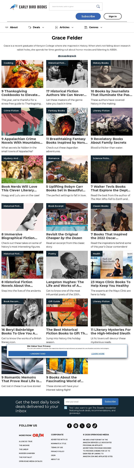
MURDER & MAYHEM (27, 453)
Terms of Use (57, 447)
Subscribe (88, 16)
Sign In (113, 16)
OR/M (53, 455)
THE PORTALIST (25, 457)
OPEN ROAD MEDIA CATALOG (30, 461)
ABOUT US (55, 459)
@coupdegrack (67, 55)
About (11, 27)
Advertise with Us (59, 440)
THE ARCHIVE (24, 445)
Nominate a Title (58, 444)
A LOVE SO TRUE (25, 441)
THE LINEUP (23, 449)
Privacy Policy (57, 451)
